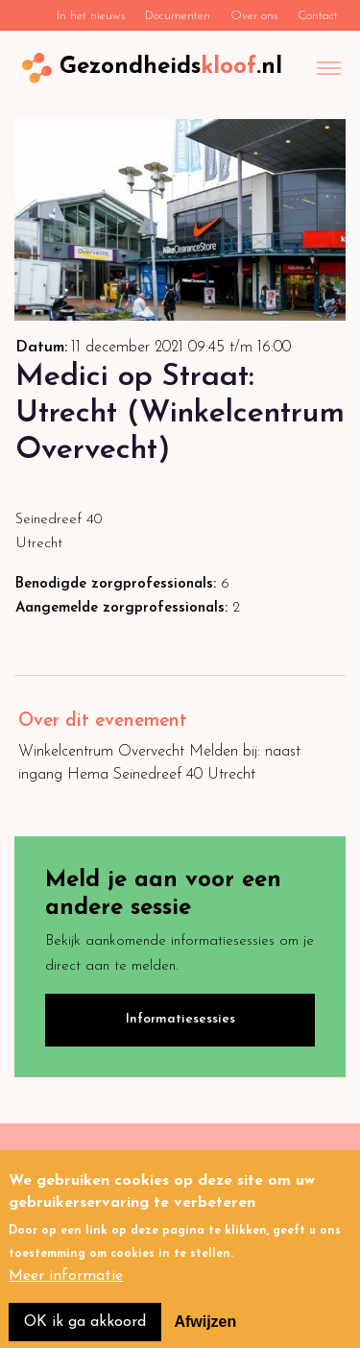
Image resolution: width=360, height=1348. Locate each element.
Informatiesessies (180, 1019)
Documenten (177, 16)
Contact (318, 16)
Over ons (253, 16)
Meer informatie (66, 1288)
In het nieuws (91, 16)
